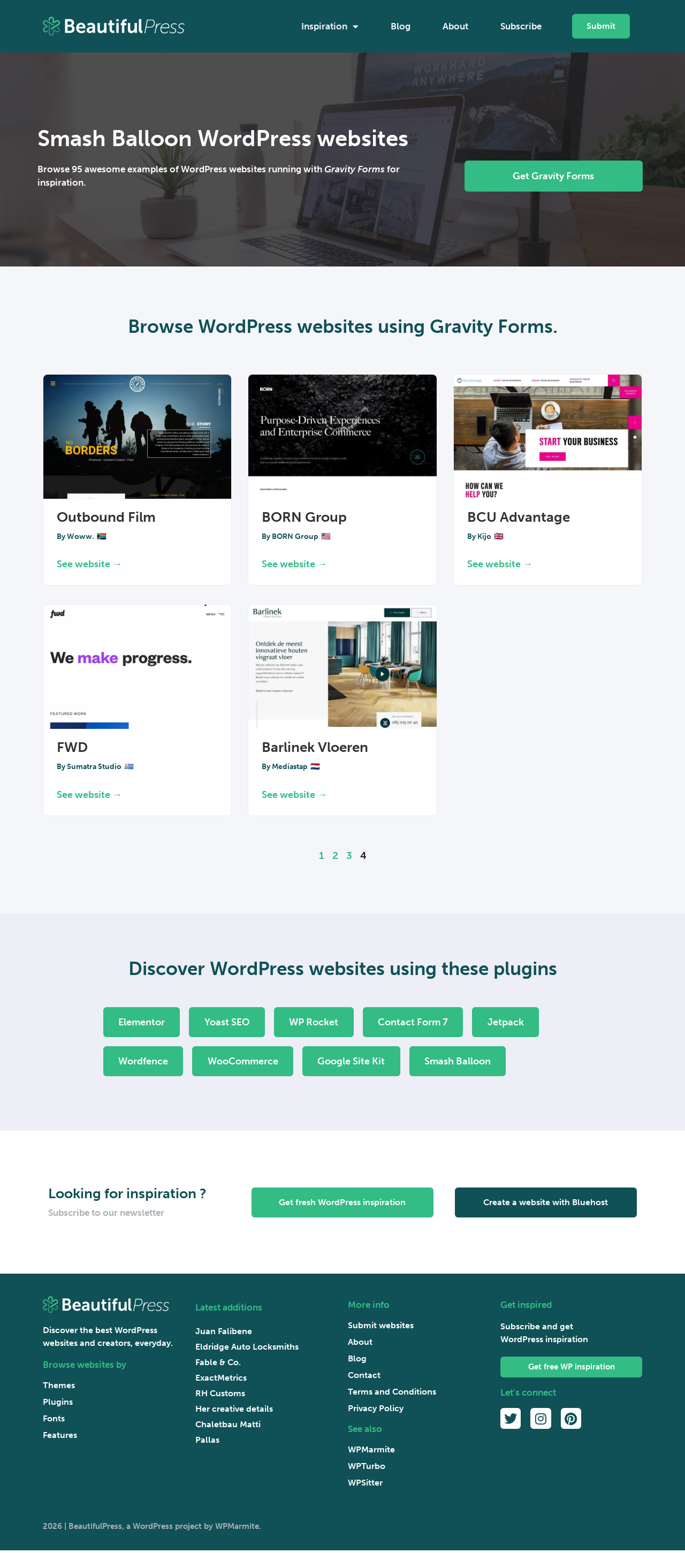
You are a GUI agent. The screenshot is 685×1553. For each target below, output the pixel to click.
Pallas (207, 1442)
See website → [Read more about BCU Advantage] (499, 564)
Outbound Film (106, 517)
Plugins (58, 1404)
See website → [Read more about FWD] (89, 795)
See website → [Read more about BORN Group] (294, 564)
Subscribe (521, 26)
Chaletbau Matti (228, 1426)
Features (60, 1437)
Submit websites (381, 1328)
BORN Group (304, 517)
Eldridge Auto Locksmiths (247, 1349)
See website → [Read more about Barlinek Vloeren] (294, 795)
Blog (400, 26)
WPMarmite (371, 1452)
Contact (364, 1378)
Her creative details (234, 1411)
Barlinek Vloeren (315, 747)
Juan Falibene (223, 1333)
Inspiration (330, 26)
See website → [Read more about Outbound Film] (89, 564)
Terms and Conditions (392, 1394)
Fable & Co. (218, 1364)
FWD (72, 747)
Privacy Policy (376, 1411)
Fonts (54, 1420)
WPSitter (365, 1485)
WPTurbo (366, 1469)
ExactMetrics (221, 1380)
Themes (59, 1387)
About (455, 26)
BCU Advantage (518, 517)
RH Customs (220, 1395)
